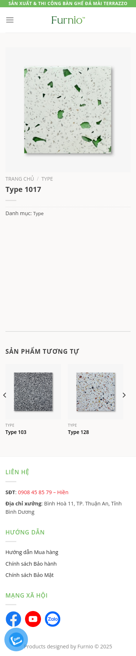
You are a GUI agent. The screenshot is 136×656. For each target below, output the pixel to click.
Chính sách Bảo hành (31, 563)
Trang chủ (19, 178)
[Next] (123, 409)
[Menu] (9, 20)
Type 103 (15, 432)
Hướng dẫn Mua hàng (31, 552)
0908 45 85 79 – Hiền (43, 492)
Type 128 (78, 432)
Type (47, 178)
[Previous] (5, 409)
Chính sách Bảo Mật (29, 574)
